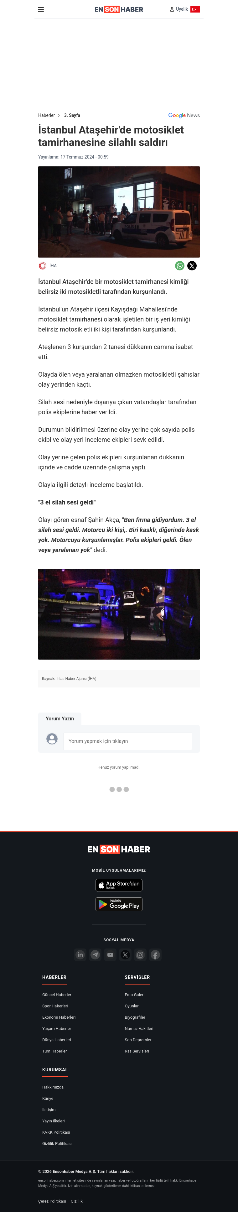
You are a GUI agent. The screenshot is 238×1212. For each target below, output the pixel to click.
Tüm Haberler (54, 1051)
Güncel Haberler (56, 994)
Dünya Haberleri (56, 1039)
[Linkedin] (80, 954)
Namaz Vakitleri (139, 1028)
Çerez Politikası (52, 1201)
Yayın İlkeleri (53, 1121)
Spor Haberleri (55, 1006)
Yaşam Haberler (56, 1028)
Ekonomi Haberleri (58, 1017)
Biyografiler (135, 1017)
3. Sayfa (72, 115)
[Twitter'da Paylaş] (192, 265)
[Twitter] (125, 954)
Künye (47, 1098)
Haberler (46, 115)
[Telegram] (95, 954)
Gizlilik (77, 1201)
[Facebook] (155, 954)
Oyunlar (132, 1006)
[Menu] (41, 9)
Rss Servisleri (137, 1051)
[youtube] (110, 954)
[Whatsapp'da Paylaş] (179, 265)
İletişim (48, 1109)
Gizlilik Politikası (57, 1143)
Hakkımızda (53, 1087)
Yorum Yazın (60, 719)
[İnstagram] (140, 954)
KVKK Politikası (56, 1132)
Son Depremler (138, 1039)
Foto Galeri (135, 994)
